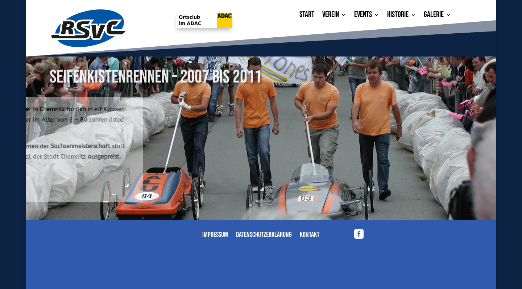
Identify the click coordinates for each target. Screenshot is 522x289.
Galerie (434, 16)
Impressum (215, 235)
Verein (330, 16)
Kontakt (309, 235)
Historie (398, 16)
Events (363, 16)
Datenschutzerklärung (264, 235)
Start (306, 16)
